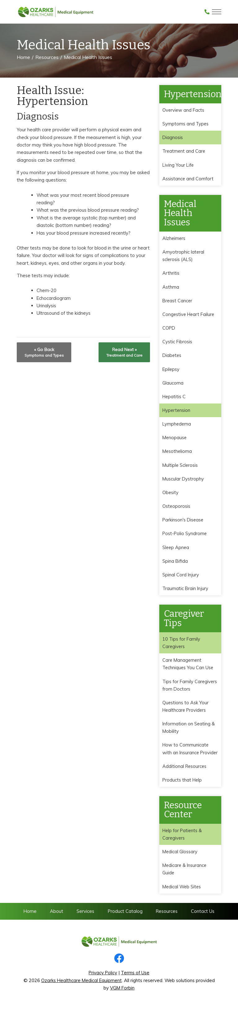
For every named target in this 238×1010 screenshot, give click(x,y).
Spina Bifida (175, 563)
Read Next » (124, 352)
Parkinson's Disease (183, 522)
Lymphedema (177, 425)
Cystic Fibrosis (177, 342)
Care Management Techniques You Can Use (188, 666)
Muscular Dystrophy (183, 480)
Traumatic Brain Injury (185, 590)
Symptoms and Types (185, 124)
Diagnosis (172, 138)
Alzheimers (174, 238)
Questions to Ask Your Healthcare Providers (185, 708)
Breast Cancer (177, 301)
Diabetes (172, 356)
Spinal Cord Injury (180, 576)
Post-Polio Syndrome (184, 535)
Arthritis (170, 274)
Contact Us (202, 914)
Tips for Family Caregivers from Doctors (190, 687)
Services (85, 914)
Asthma (170, 288)
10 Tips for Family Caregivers (181, 645)
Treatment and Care (184, 151)
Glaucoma (173, 384)
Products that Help (182, 783)
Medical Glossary (180, 855)
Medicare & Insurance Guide (184, 872)
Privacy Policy (103, 976)
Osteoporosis (176, 508)
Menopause (174, 439)
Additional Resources (184, 769)
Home (23, 57)
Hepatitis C (174, 397)
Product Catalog (125, 914)
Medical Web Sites (182, 890)
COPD (168, 329)
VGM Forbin (122, 991)
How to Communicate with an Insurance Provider (190, 751)
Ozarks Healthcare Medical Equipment (81, 984)
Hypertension (176, 411)
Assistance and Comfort (188, 179)
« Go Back (44, 352)
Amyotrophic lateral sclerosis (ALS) (183, 256)
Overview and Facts (183, 110)
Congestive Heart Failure (189, 315)
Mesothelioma (177, 453)
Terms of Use (135, 976)
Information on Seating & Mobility (188, 730)
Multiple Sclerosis (180, 466)
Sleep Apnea (176, 549)
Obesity (170, 494)
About (56, 914)
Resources (47, 57)
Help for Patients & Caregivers (182, 837)
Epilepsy (171, 370)
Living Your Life (178, 165)
